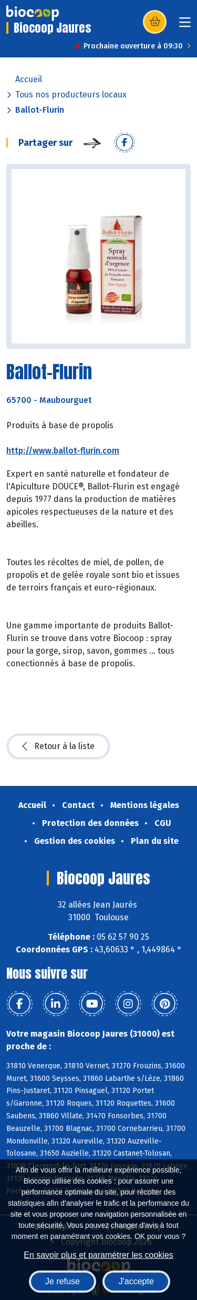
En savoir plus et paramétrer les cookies (98, 1254)
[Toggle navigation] (185, 25)
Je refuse (62, 1281)
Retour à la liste (58, 746)
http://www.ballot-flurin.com (62, 451)
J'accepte (136, 1281)
